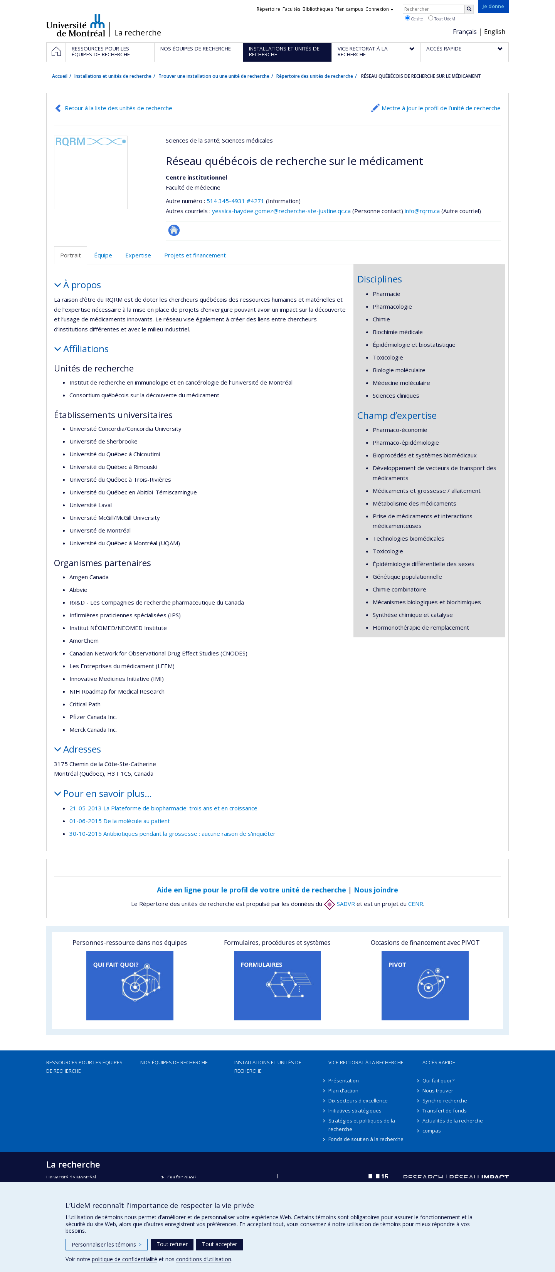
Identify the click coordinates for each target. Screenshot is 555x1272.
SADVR (339, 903)
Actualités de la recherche (452, 1120)
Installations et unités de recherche (112, 76)
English (494, 31)
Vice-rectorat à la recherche (366, 1062)
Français (465, 31)
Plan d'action (343, 1090)
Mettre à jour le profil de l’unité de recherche (441, 108)
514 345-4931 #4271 (235, 201)
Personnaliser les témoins (106, 1244)
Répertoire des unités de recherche (314, 76)
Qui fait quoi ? (438, 1080)
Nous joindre (376, 889)
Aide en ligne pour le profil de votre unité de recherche (251, 889)
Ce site (414, 18)
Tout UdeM (441, 18)
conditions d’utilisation (203, 1259)
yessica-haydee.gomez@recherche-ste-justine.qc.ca (281, 211)
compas (431, 1130)
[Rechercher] (469, 9)
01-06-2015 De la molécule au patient (119, 821)
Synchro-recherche (444, 1100)
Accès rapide (438, 1062)
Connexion (379, 9)
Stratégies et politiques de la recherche (361, 1125)
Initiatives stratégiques (355, 1110)
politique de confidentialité (124, 1259)
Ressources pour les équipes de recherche (84, 1066)
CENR (415, 903)
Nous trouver (437, 1090)
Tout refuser (172, 1244)
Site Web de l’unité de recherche (174, 230)
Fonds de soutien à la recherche (366, 1139)
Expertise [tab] (138, 255)
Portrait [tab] (70, 255)
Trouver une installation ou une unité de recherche (213, 76)
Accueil (59, 76)
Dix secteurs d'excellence (358, 1100)
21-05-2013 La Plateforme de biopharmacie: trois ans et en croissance (163, 808)
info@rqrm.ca (422, 211)
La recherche (137, 33)
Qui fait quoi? (181, 1177)
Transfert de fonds (444, 1110)
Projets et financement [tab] (195, 255)
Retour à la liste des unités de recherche (118, 108)
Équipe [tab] (103, 255)
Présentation (343, 1080)
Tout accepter (219, 1244)
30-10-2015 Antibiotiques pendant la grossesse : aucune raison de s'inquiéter (172, 833)
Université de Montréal (75, 25)
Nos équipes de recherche (174, 1062)
